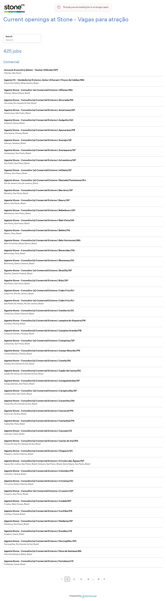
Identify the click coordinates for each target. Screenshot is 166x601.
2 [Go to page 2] (74, 579)
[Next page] (104, 579)
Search (9, 36)
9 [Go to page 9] (98, 579)
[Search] (22, 40)
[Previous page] (61, 579)
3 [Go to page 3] (81, 579)
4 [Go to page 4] (88, 579)
